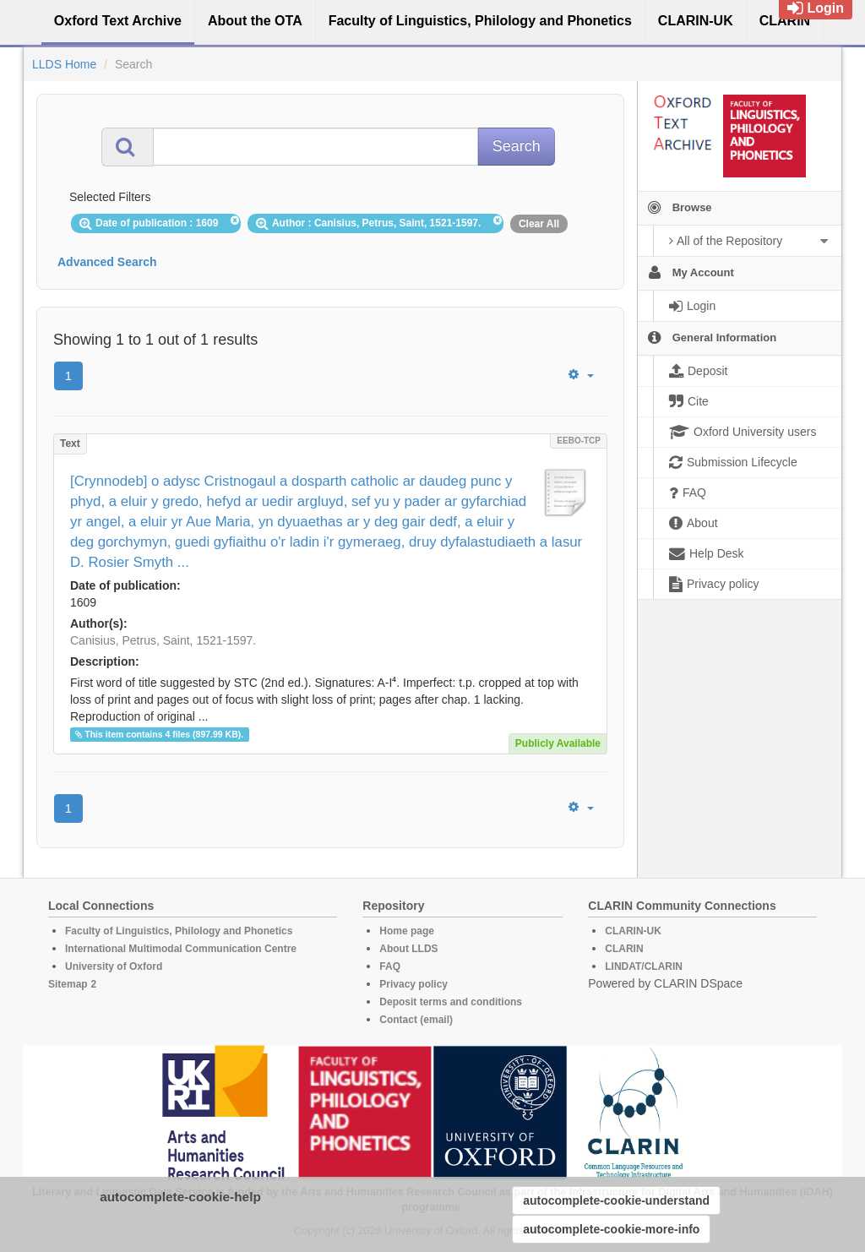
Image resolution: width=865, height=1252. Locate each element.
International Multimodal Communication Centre (180, 949)
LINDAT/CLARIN (644, 966)
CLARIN (624, 949)
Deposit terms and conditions (450, 1002)
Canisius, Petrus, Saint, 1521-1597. (163, 640)
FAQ (389, 966)
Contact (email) (416, 1020)
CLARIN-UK (633, 931)
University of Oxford (113, 966)
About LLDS (408, 949)
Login (815, 8)
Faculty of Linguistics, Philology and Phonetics (178, 931)
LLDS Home (64, 64)
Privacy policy (413, 984)
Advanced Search (107, 262)
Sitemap (68, 984)
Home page (406, 931)
